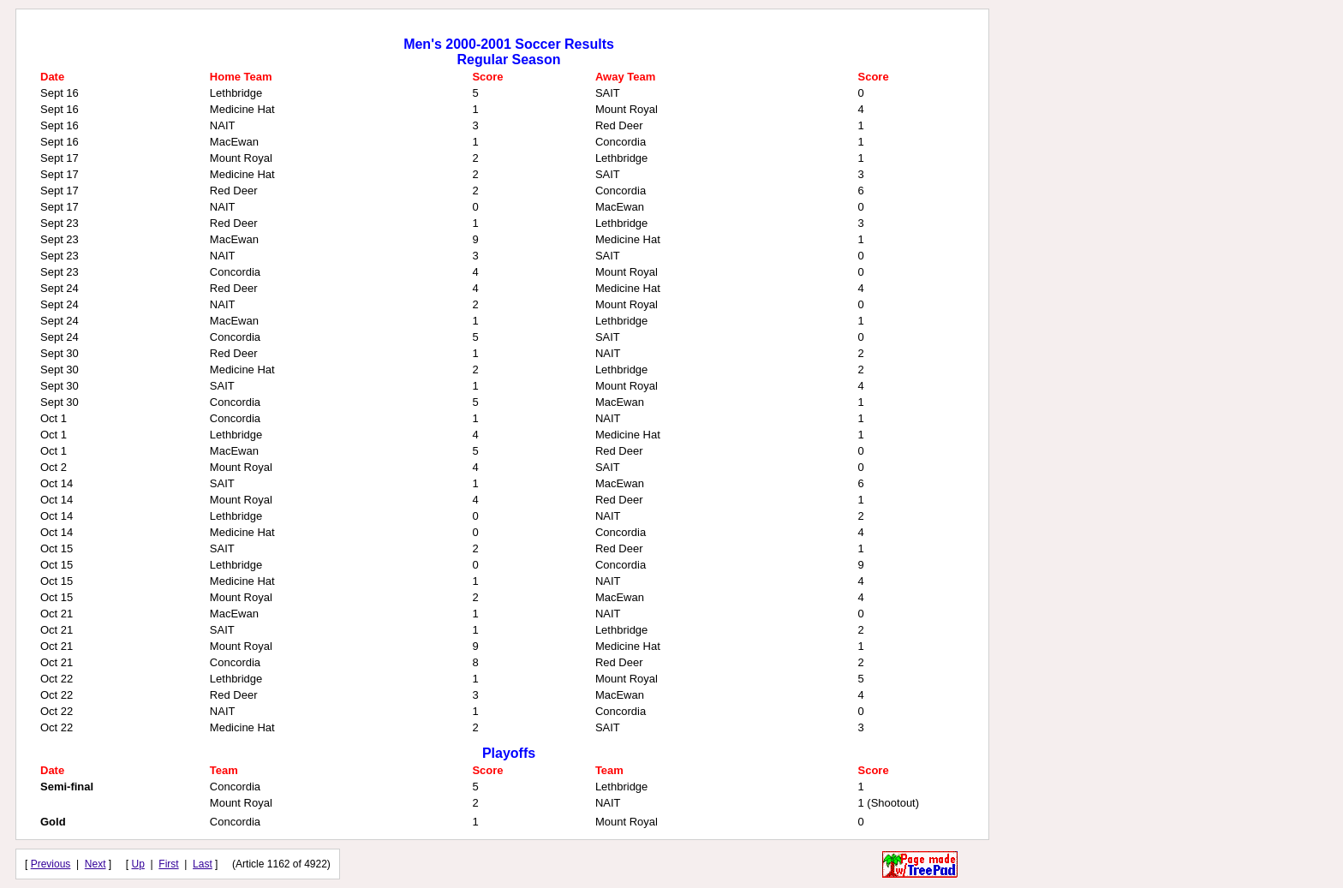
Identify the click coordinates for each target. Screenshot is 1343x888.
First (168, 864)
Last (202, 864)
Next (95, 864)
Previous (51, 864)
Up (138, 864)
